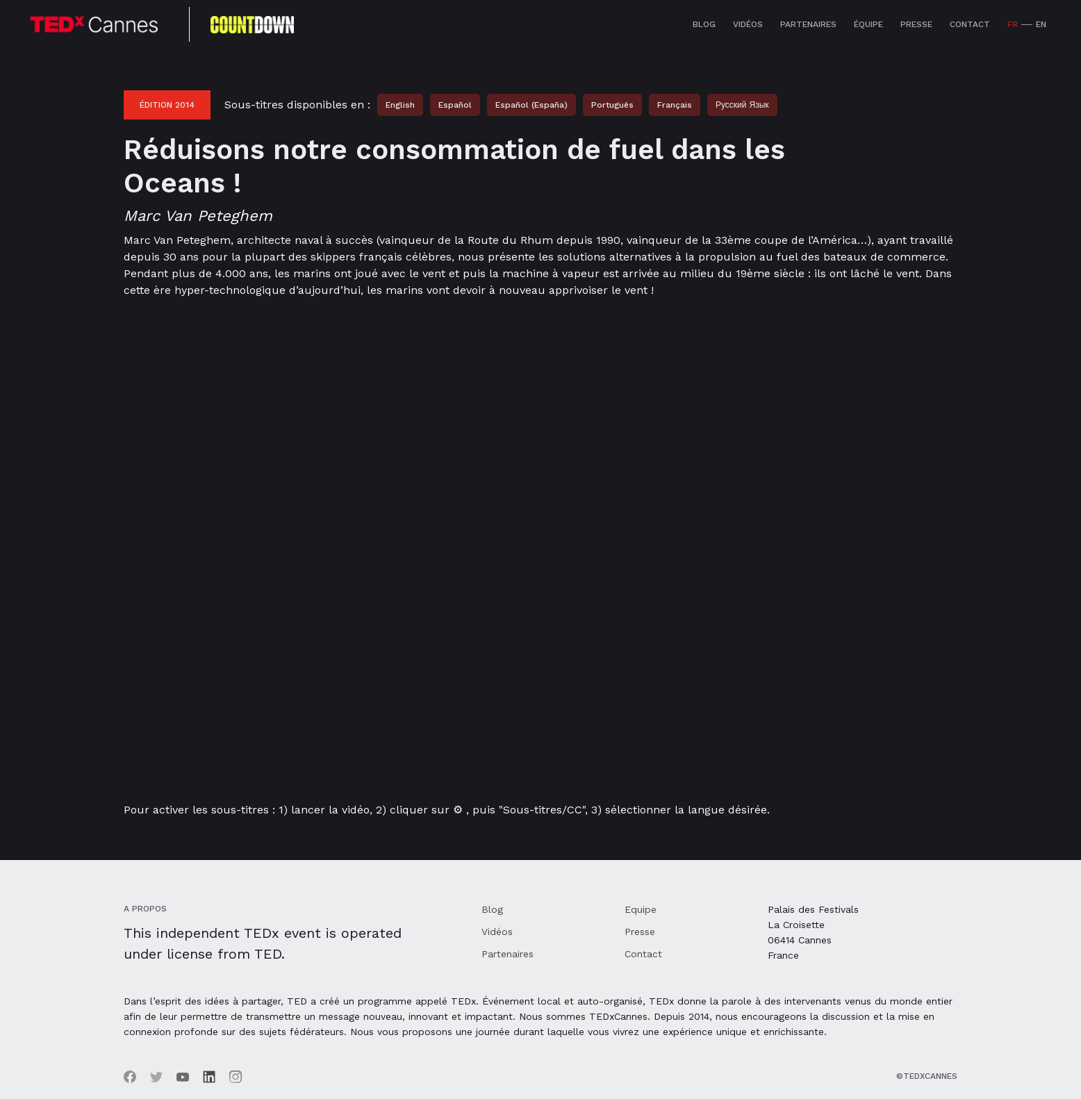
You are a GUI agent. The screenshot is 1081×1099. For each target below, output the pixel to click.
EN (1041, 24)
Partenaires (808, 24)
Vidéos (748, 24)
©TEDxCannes (926, 1076)
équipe (868, 24)
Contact (970, 24)
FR (1012, 24)
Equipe (641, 909)
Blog (704, 24)
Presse (916, 24)
